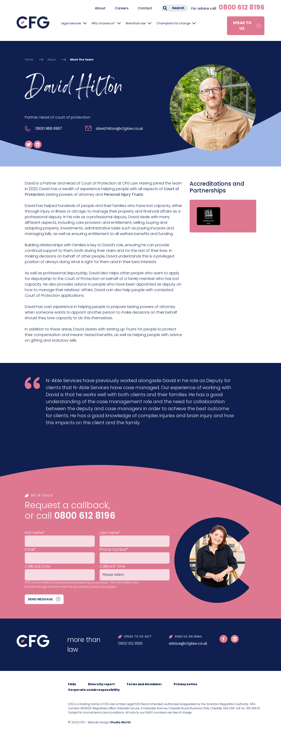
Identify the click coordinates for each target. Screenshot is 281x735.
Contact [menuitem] (145, 8)
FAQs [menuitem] (72, 684)
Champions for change (173, 23)
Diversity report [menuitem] (101, 684)
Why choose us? (103, 23)
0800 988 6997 (48, 128)
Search (178, 8)
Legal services (71, 23)
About (51, 60)
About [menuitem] (100, 8)
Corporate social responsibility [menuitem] (94, 690)
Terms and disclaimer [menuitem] (144, 684)
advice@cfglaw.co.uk (188, 643)
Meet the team (82, 60)
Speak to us (242, 25)
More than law (136, 23)
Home (29, 60)
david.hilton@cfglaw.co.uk (119, 128)
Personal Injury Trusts (123, 194)
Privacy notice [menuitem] (185, 684)
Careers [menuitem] (122, 8)
